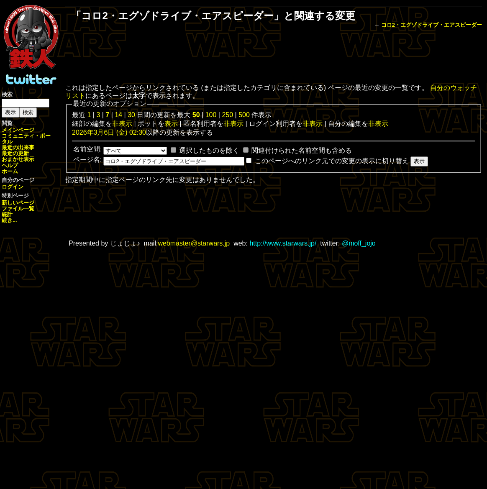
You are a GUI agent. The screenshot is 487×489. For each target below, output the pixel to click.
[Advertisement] (273, 57)
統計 (7, 214)
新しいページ (18, 203)
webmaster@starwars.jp (194, 243)
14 (118, 114)
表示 (171, 123)
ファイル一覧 (18, 208)
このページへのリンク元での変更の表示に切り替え (332, 160)
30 (131, 114)
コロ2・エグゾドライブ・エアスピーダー (431, 25)
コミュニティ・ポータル (26, 139)
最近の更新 (15, 153)
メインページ (18, 130)
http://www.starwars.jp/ (282, 243)
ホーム (10, 171)
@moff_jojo (359, 243)
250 (227, 114)
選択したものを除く (209, 150)
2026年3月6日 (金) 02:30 (109, 132)
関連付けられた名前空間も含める (301, 150)
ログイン (12, 187)
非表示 (122, 123)
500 (244, 114)
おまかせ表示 (18, 159)
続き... (9, 220)
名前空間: (87, 149)
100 (211, 114)
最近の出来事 (18, 147)
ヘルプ (10, 165)
